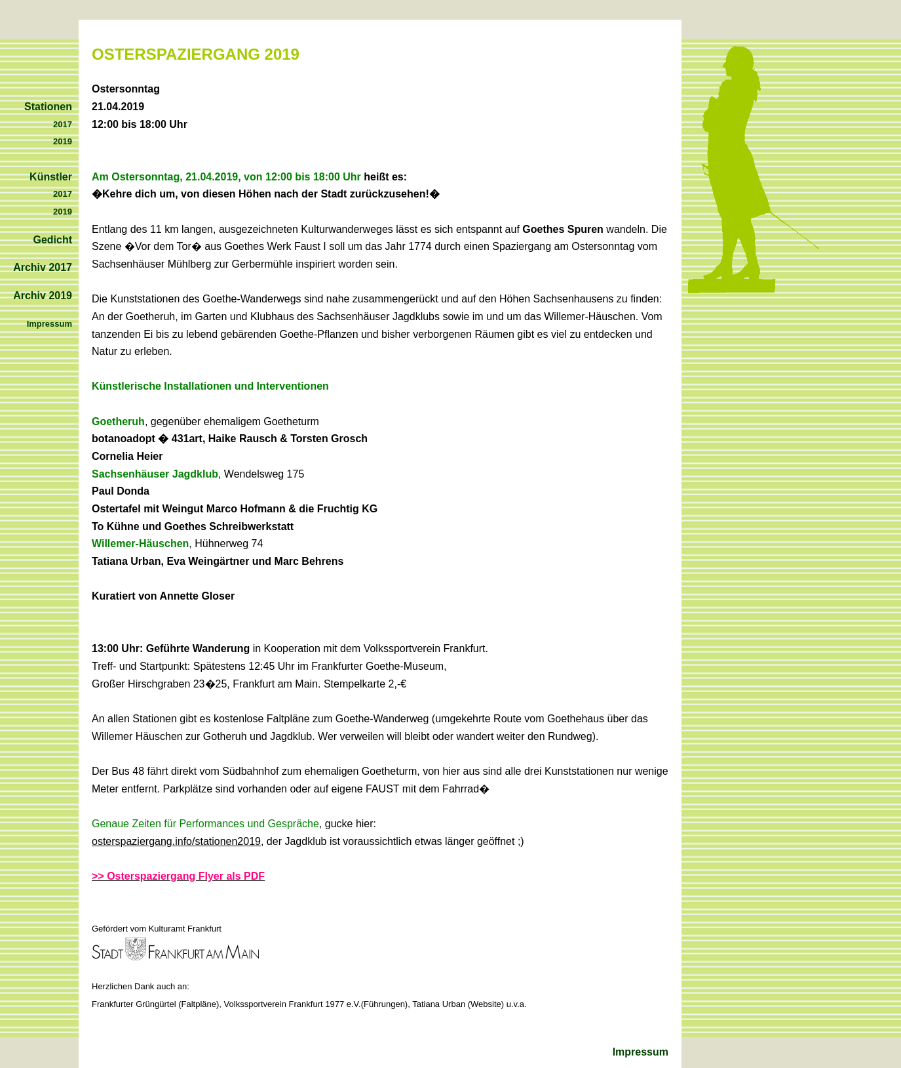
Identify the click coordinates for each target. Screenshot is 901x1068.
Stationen (48, 106)
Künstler (50, 176)
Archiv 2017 (42, 267)
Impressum (640, 1052)
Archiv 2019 (42, 295)
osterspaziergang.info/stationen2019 (176, 841)
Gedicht (52, 239)
